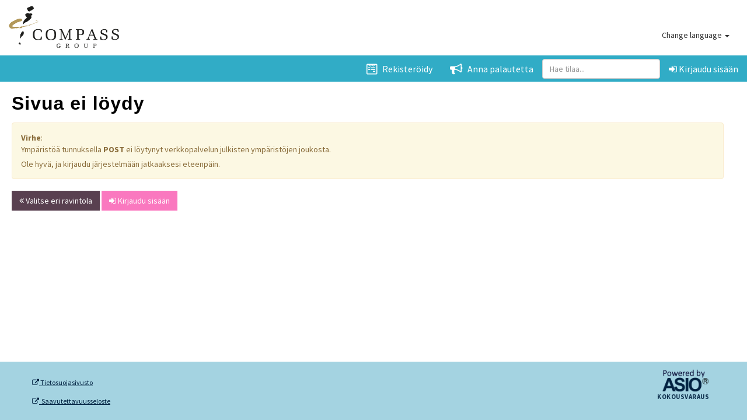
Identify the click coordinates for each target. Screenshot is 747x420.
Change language (695, 35)
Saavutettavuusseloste (71, 401)
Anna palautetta (491, 69)
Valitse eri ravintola (55, 200)
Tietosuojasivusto (62, 382)
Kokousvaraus (683, 397)
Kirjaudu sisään (703, 69)
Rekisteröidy (399, 69)
